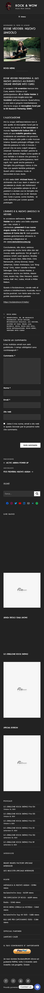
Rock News (12, 314)
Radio (6, 902)
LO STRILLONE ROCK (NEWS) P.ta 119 (19, 842)
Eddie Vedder (24, 320)
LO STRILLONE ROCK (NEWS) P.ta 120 (19, 835)
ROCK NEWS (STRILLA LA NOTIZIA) (18, 907)
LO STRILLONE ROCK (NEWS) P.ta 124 (19, 807)
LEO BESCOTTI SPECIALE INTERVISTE (19, 871)
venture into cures (16, 330)
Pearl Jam (26, 324)
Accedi (7, 483)
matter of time (14, 324)
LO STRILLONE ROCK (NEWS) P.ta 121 (19, 828)
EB (20, 318)
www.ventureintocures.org (18, 242)
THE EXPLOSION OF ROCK (15, 897)
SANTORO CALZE (11, 937)
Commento (9, 356)
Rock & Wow (26, 5)
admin (27, 25)
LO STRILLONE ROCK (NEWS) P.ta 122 (19, 821)
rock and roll (28, 326)
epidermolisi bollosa (16, 322)
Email (7, 400)
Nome (7, 388)
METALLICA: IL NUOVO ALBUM (16, 885)
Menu (22, 17)
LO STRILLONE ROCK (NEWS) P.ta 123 (19, 814)
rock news (31, 328)
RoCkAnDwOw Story (12, 893)
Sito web (7, 412)
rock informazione (16, 328)
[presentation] (20, 438)
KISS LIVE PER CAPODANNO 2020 (18, 919)
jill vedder (33, 322)
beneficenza (12, 318)
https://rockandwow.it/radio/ (16, 302)
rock (17, 326)
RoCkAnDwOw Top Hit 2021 (15, 915)
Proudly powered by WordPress (17, 987)
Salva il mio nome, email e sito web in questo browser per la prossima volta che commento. (21, 427)
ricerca (10, 326)
